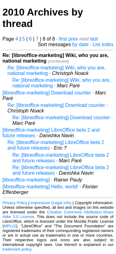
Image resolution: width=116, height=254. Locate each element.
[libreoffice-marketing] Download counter (46, 92)
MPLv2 (10, 226)
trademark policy (16, 249)
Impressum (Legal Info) (51, 202)
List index (103, 44)
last (94, 39)
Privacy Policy (14, 202)
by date (80, 44)
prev (73, 39)
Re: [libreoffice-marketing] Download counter (56, 105)
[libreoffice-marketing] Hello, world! (40, 186)
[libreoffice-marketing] (26, 179)
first (63, 39)
